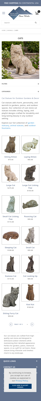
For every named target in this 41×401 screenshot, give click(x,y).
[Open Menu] (3, 13)
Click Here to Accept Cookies (20, 386)
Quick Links (20, 361)
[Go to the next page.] (32, 324)
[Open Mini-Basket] (37, 13)
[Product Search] (16, 22)
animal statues (17, 125)
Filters (20, 84)
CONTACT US (20, 367)
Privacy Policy (22, 380)
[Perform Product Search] (36, 22)
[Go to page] (21, 324)
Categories (20, 91)
